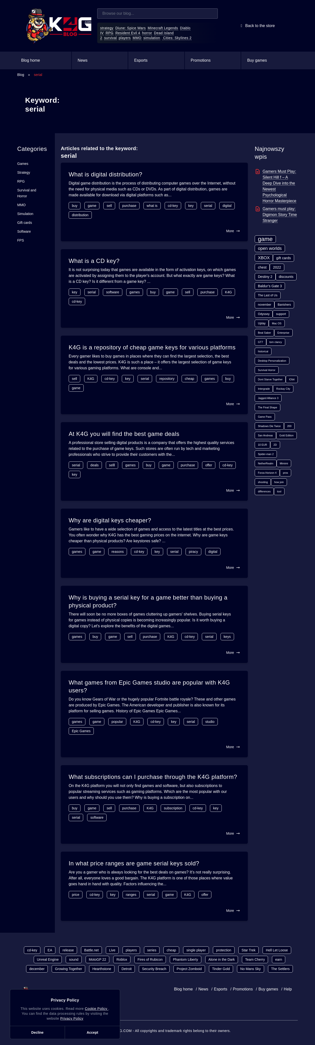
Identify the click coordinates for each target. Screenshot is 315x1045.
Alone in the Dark (221, 959)
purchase (129, 206)
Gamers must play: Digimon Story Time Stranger (280, 215)
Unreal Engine (48, 959)
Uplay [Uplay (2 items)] (262, 323)
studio (209, 722)
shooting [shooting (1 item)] (263, 482)
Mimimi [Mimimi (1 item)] (284, 463)
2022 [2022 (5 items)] (277, 267)
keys (227, 637)
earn (278, 959)
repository (166, 379)
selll (112, 465)
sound (73, 959)
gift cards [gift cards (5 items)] (283, 258)
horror (147, 33)
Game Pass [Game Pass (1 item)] (265, 416)
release (68, 950)
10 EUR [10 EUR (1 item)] (262, 444)
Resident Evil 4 (127, 33)
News (83, 60)
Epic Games (81, 731)
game (92, 206)
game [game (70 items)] (265, 239)
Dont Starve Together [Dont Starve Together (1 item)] (270, 379)
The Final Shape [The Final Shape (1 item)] (267, 407)
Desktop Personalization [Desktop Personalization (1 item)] (272, 360)
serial (208, 206)
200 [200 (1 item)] (289, 426)
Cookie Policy (96, 1009)
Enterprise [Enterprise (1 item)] (283, 332)
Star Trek (249, 950)
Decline (37, 1032)
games (134, 292)
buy (75, 206)
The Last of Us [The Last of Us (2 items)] (267, 295)
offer (208, 465)
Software (24, 231)
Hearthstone (101, 969)
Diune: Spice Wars (130, 28)
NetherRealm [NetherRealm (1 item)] (265, 463)
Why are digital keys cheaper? (110, 520)
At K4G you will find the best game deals (124, 433)
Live (112, 950)
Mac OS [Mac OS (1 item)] (277, 323)
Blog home (30, 60)
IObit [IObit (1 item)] (292, 379)
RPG (109, 33)
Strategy (23, 172)
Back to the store (257, 26)
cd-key (173, 206)
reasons (117, 552)
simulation (151, 38)
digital (227, 206)
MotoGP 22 (97, 959)
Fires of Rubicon (150, 959)
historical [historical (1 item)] (263, 351)
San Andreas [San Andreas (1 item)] (265, 435)
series (151, 950)
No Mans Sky (250, 969)
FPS (20, 240)
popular (117, 722)
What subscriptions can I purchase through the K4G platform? (153, 776)
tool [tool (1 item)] (279, 491)
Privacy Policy (71, 1018)
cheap (189, 379)
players (125, 38)
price (75, 895)
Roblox (121, 959)
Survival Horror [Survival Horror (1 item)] (266, 370)
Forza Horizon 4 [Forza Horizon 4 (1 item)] (267, 472)
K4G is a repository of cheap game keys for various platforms (152, 347)
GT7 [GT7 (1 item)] (260, 342)
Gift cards (24, 223)
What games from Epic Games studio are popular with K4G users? (149, 686)
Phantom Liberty (185, 959)
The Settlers (280, 969)
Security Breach (154, 969)
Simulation (25, 214)
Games (22, 164)
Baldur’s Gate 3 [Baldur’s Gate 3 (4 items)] (270, 286)
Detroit (127, 969)
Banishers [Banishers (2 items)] (284, 304)
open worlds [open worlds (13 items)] (270, 248)
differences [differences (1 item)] (264, 491)
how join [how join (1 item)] (279, 482)
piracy (193, 552)
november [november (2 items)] (264, 304)
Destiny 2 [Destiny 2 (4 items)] (265, 277)
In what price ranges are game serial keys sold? (134, 863)
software (112, 292)
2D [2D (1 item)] (275, 444)
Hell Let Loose (277, 950)
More (233, 231)
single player (196, 950)
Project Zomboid (189, 969)
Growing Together (68, 969)
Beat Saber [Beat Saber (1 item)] (264, 332)
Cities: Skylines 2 (177, 38)
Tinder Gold (221, 969)
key (191, 206)
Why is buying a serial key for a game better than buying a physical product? (148, 601)
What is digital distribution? (105, 174)
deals (94, 465)
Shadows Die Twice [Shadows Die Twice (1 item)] (269, 426)
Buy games (257, 60)
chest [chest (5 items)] (262, 267)
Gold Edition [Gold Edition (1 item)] (286, 435)
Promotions (201, 60)
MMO (137, 38)
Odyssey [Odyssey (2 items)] (263, 314)
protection (223, 950)
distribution (80, 215)
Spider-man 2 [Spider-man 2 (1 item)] (266, 454)
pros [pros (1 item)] (285, 472)
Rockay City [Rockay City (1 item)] (283, 388)
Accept (92, 1032)
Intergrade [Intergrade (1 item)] (264, 388)
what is (152, 206)
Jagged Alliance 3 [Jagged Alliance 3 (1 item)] (268, 398)
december (37, 969)
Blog (20, 75)
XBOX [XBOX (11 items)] (264, 257)
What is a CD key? (94, 261)
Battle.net (91, 950)
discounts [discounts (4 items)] (286, 277)
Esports (140, 60)
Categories (32, 148)
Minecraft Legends (163, 28)
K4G (228, 292)
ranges (131, 895)
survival (110, 38)
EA (49, 950)
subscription (173, 808)
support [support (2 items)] (281, 314)
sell (109, 206)
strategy (106, 28)
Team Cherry (255, 959)
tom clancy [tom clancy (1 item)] (275, 342)
